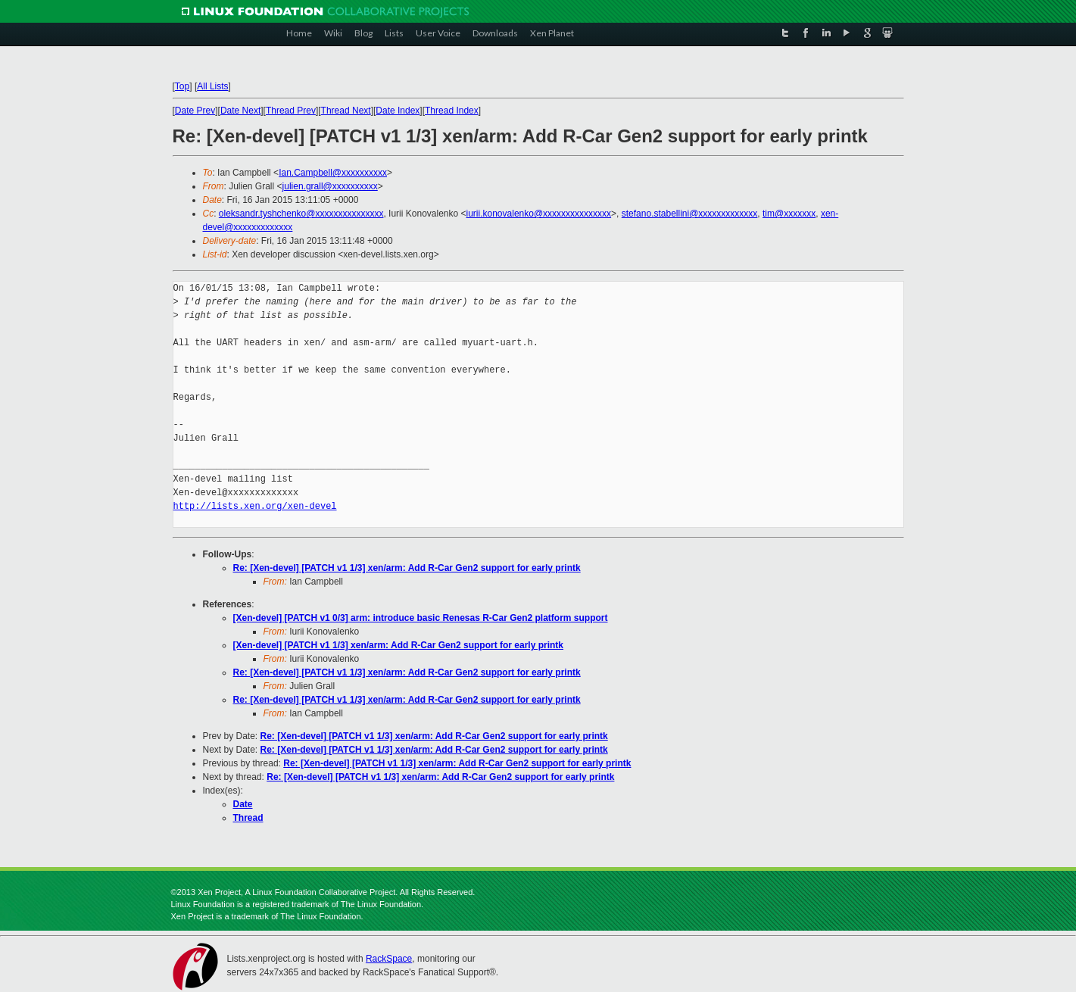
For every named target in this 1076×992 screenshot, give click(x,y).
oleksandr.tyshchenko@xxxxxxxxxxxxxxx (301, 213)
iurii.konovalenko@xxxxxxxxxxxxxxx (539, 213)
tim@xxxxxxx (789, 213)
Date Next (240, 110)
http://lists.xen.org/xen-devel (255, 506)
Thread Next (346, 110)
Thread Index (452, 110)
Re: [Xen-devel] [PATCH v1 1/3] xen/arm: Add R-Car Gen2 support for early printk (407, 568)
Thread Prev (291, 110)
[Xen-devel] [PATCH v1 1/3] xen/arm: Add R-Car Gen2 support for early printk (398, 645)
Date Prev (195, 110)
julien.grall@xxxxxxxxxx (330, 186)
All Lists (212, 86)
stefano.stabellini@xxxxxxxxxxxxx (690, 213)
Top (182, 86)
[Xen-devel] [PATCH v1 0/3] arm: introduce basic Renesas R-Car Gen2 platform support (420, 618)
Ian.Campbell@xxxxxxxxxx (333, 172)
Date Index (397, 110)
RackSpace (389, 958)
